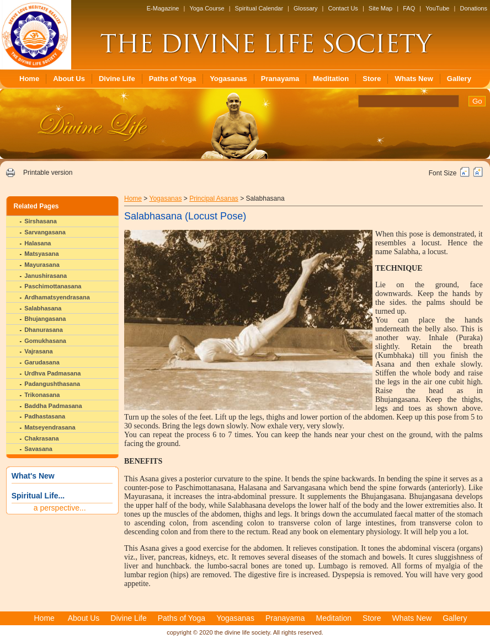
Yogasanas (228, 78)
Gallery (459, 78)
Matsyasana (41, 253)
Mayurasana (42, 264)
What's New (33, 475)
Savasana (38, 448)
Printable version (47, 172)
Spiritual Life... (38, 495)
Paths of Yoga (172, 78)
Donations (473, 8)
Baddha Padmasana (53, 405)
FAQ (409, 8)
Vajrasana (38, 351)
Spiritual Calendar (259, 8)
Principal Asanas (213, 198)
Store (372, 78)
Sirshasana (40, 221)
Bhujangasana (45, 318)
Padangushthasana (52, 383)
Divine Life (117, 78)
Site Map (380, 8)
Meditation (331, 78)
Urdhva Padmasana (52, 373)
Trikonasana (42, 394)
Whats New (414, 78)
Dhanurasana (43, 329)
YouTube (437, 8)
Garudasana (42, 362)
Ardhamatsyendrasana (57, 297)
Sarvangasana (45, 232)
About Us (69, 78)
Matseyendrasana (49, 427)
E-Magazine (163, 8)
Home (29, 78)
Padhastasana (44, 416)
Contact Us (343, 8)
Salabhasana (42, 308)
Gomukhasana (45, 340)
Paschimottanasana (52, 286)
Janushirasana (45, 275)
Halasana (37, 243)
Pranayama (280, 78)
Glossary (305, 8)
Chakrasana (41, 438)
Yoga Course (206, 8)
